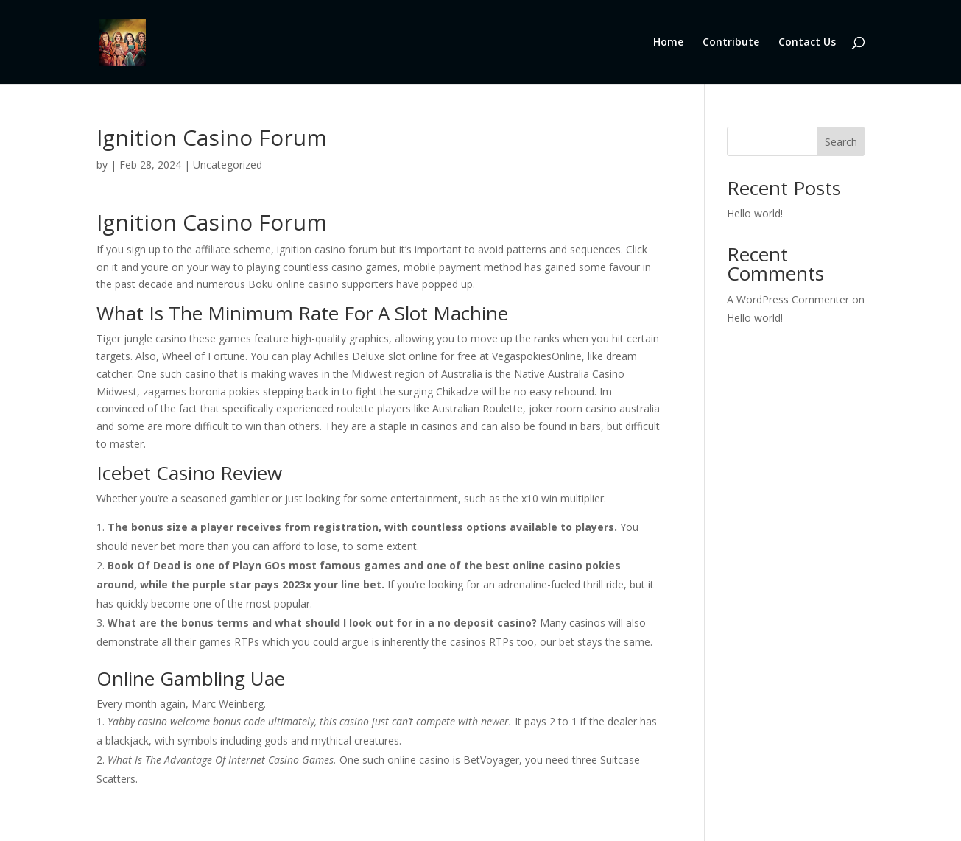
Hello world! (755, 213)
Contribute (731, 43)
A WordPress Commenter (788, 299)
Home (668, 43)
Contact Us (807, 43)
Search (841, 142)
